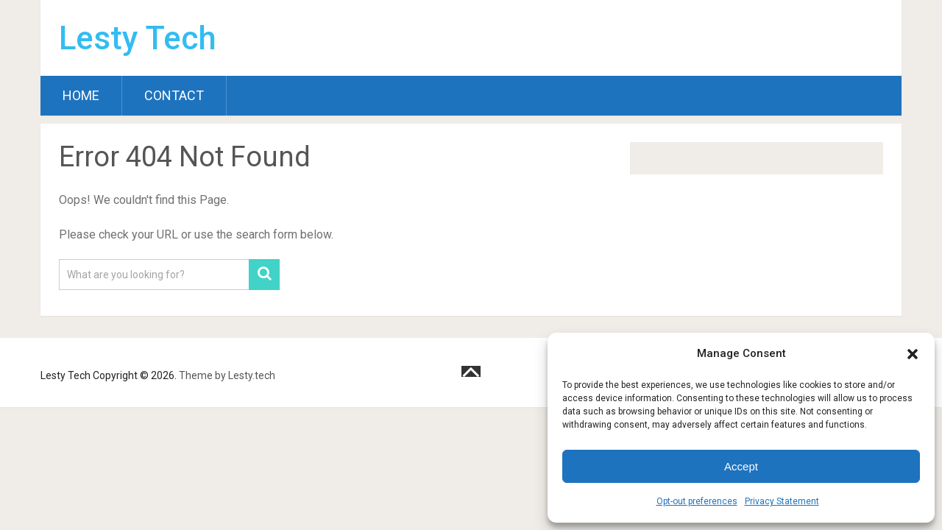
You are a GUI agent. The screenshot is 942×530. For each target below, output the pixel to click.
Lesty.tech (251, 375)
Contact (174, 95)
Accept (741, 466)
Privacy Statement (782, 501)
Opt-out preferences (696, 501)
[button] (912, 354)
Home (81, 95)
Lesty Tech (137, 38)
